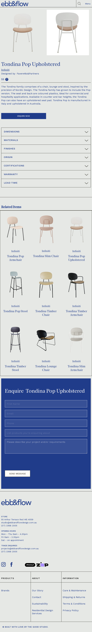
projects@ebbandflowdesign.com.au (20, 548)
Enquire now (23, 116)
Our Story (37, 590)
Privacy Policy (71, 610)
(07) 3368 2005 (9, 525)
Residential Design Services (42, 612)
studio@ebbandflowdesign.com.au (19, 522)
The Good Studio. (37, 627)
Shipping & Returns (74, 597)
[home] (14, 3)
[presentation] (28, 463)
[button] (87, 3)
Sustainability (40, 603)
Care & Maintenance (74, 590)
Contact (36, 597)
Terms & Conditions (74, 603)
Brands (5, 590)
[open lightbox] (22, 32)
